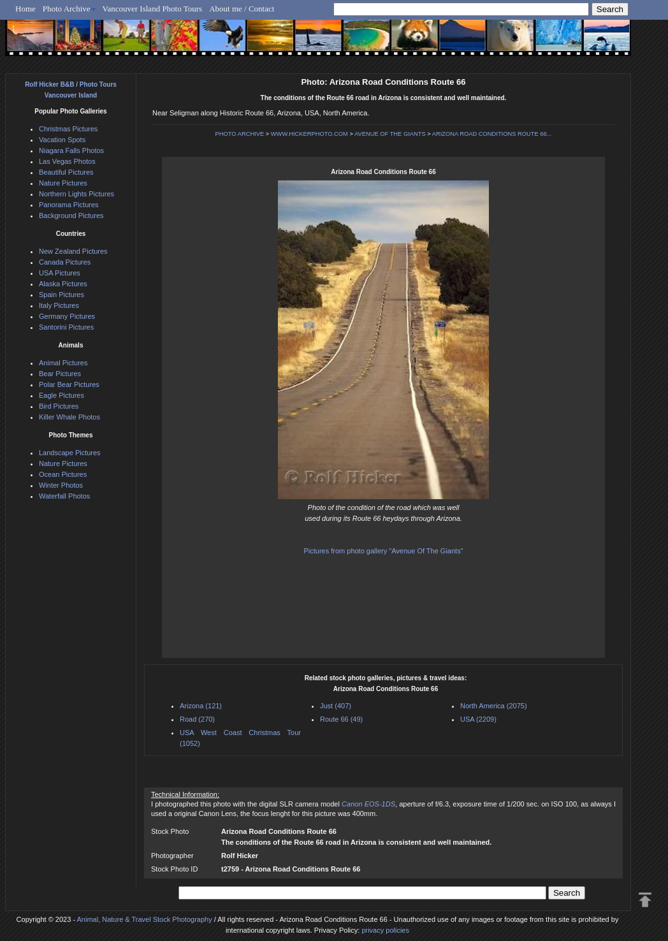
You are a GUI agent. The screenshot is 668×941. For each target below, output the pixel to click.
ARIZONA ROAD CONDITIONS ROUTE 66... (492, 134)
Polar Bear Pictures (69, 384)
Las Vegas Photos (67, 161)
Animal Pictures (63, 363)
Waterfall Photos (64, 496)
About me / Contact (241, 8)
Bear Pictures (60, 373)
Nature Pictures (63, 183)
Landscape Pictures (70, 452)
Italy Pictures (59, 305)
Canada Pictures (65, 262)
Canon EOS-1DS (368, 804)
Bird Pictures (58, 406)
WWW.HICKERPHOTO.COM (309, 134)
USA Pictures (59, 273)
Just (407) (335, 706)
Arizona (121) (201, 706)
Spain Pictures (61, 294)
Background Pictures (71, 215)
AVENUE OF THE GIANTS (390, 134)
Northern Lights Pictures (76, 194)
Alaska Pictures (63, 284)
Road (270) (197, 719)
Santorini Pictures (66, 327)
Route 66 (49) (341, 719)
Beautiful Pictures (66, 172)
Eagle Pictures (61, 395)
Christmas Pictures (68, 129)
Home (25, 8)
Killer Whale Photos (69, 417)
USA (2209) (478, 719)
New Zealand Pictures (73, 251)
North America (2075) (493, 706)
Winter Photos (61, 485)
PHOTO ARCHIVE (240, 134)
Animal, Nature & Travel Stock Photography (144, 919)
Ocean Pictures (63, 474)
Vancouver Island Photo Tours (153, 8)
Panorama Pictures (69, 204)
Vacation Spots (62, 139)
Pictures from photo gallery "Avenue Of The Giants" (383, 551)
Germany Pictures (67, 316)
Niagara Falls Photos (71, 150)
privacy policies (385, 930)
